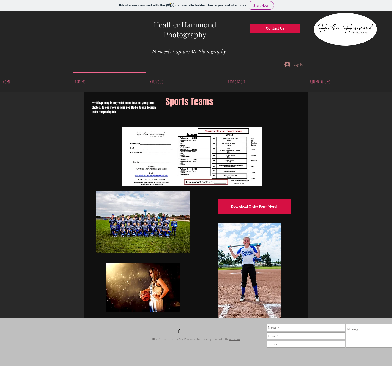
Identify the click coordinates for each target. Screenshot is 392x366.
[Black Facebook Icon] (179, 331)
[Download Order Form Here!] (254, 206)
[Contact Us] (275, 28)
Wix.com (234, 339)
